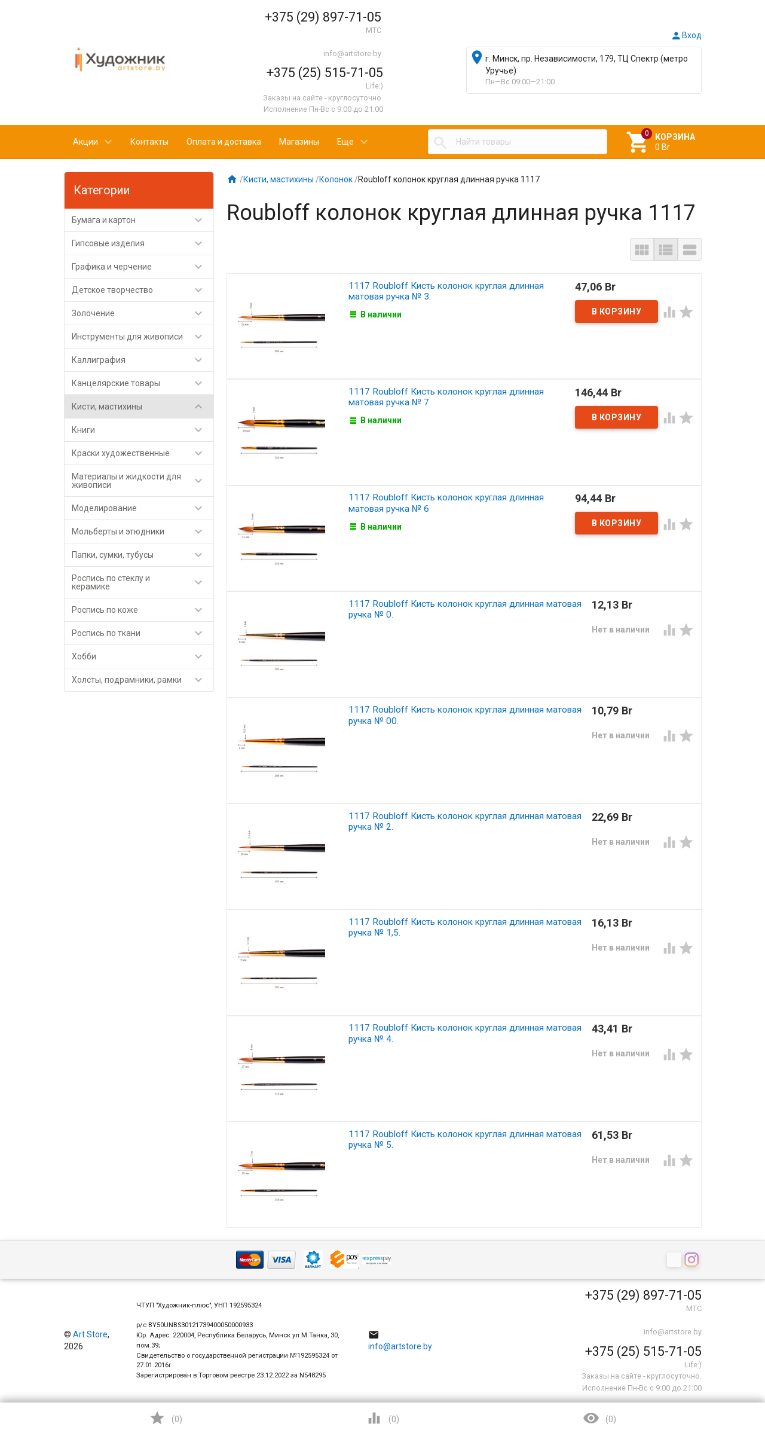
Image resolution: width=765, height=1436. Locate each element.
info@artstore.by (352, 53)
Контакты (149, 141)
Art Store (90, 1334)
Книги (142, 429)
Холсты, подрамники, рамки (142, 679)
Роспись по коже (142, 609)
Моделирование (142, 508)
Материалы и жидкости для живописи (142, 480)
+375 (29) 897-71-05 (323, 17)
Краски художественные (142, 453)
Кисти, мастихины (142, 406)
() (165, 1418)
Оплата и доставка (223, 141)
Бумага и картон (142, 220)
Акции (85, 141)
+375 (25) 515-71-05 (325, 72)
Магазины (299, 141)
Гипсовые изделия (142, 243)
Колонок (336, 179)
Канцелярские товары (142, 383)
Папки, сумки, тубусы (142, 554)
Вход (686, 35)
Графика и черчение (142, 266)
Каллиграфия (142, 360)
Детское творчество (142, 290)
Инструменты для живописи (142, 336)
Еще (345, 141)
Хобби (142, 656)
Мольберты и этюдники (142, 531)
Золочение (142, 313)
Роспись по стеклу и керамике (142, 582)
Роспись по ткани (142, 633)
